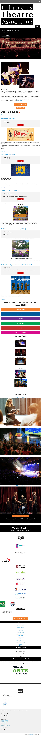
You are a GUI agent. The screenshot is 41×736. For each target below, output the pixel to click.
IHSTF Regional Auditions (8, 154)
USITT (20, 645)
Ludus (20, 638)
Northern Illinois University (20, 642)
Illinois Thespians (20, 637)
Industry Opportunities (20, 485)
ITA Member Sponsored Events (20, 397)
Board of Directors (5, 703)
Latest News (20, 426)
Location (4, 196)
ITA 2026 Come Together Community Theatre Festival (16, 265)
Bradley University (20, 625)
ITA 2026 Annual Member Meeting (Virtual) (13, 229)
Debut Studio (20, 630)
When (5, 193)
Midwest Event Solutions (20, 640)
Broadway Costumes (20, 627)
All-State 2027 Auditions (8, 118)
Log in (37, 26)
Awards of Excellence (5, 702)
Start (5, 121)
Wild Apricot (31, 734)
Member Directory (20, 456)
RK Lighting (20, 644)
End (5, 122)
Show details (3, 151)
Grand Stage (20, 635)
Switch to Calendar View (6, 114)
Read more (19, 100)
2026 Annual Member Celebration (10, 191)
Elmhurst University (20, 632)
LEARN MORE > (6, 35)
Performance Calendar (5, 705)
